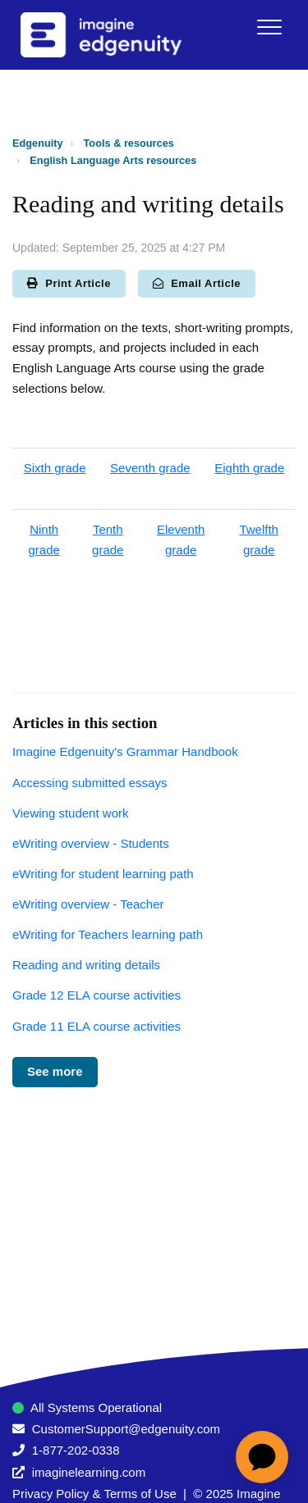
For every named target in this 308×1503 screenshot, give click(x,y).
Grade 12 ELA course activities (96, 995)
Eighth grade (249, 468)
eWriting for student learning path (103, 874)
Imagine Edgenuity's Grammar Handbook (125, 751)
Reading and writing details (86, 965)
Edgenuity (37, 143)
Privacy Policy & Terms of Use (94, 1494)
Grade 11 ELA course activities (96, 1026)
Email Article (197, 283)
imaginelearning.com (88, 1472)
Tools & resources (129, 143)
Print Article (69, 283)
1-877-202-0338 (76, 1450)
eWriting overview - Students (90, 843)
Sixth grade (55, 468)
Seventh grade (150, 468)
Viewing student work (70, 813)
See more (55, 1071)
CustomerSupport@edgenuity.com (126, 1429)
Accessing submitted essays (89, 783)
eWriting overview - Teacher (88, 904)
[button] (269, 26)
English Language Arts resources (113, 160)
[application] (262, 1457)
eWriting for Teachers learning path (107, 934)
